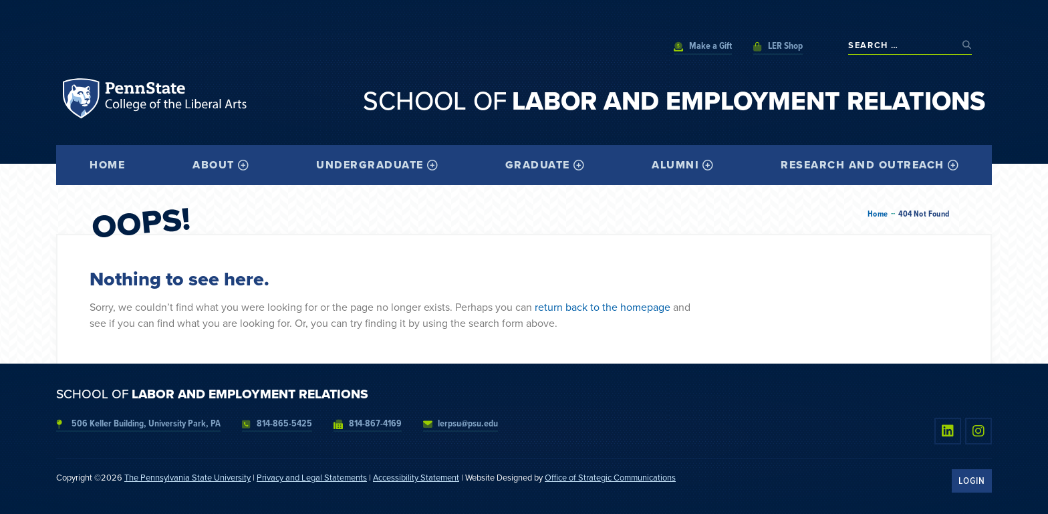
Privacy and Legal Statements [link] (312, 477)
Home (878, 214)
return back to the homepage (602, 307)
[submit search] (967, 45)
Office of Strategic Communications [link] (610, 477)
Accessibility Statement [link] (416, 477)
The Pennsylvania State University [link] (187, 477)
